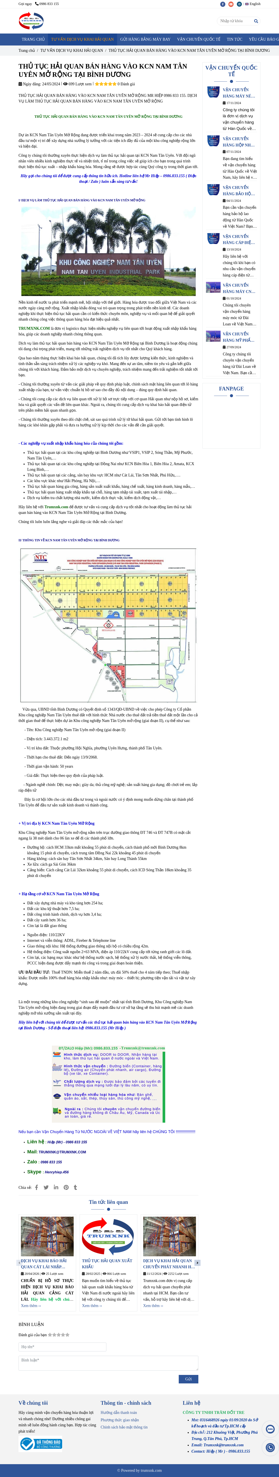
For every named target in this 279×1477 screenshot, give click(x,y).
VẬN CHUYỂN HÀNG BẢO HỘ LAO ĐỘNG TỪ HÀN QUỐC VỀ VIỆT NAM (237, 191)
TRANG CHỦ (33, 39)
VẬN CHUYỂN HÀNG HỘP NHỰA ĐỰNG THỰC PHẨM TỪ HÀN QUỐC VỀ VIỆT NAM (239, 142)
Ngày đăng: (30, 84)
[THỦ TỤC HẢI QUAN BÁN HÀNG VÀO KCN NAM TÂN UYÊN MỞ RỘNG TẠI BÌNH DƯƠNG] (31, 21)
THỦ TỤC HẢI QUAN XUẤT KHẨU (107, 1264)
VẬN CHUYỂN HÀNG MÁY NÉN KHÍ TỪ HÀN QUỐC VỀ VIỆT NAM (238, 93)
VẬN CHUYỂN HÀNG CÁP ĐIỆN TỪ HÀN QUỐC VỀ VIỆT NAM (240, 240)
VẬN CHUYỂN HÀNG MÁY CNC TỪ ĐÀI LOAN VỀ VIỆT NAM (239, 289)
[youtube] (232, 4)
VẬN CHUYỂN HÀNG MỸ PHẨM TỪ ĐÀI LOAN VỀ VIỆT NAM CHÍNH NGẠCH (240, 338)
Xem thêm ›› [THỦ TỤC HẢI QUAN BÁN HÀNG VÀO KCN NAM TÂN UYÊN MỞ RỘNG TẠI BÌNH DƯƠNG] (31, 1306)
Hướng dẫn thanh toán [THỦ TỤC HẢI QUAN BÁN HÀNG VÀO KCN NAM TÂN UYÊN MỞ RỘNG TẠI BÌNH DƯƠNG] (119, 1412)
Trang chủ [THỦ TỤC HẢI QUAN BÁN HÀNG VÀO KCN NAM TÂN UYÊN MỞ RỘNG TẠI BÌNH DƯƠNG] (27, 50)
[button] (254, 4)
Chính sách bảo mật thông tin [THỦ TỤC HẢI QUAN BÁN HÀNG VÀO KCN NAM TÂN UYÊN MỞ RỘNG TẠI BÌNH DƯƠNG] (124, 1427)
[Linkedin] (56, 1187)
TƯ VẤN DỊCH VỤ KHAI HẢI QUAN (82, 39)
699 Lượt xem (77, 84)
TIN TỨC (234, 39)
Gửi (188, 1379)
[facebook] (224, 4)
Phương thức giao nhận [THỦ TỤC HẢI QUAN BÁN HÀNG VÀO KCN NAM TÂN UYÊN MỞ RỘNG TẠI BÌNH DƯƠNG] (120, 1420)
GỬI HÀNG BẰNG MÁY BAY (145, 39)
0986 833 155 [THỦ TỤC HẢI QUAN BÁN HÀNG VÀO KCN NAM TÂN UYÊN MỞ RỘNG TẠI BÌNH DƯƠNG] (47, 4)
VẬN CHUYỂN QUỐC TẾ (198, 39)
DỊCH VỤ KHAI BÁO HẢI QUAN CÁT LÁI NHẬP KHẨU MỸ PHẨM (44, 1264)
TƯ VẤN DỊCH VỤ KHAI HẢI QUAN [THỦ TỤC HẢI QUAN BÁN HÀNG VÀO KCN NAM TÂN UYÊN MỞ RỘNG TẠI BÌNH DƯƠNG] (71, 50)
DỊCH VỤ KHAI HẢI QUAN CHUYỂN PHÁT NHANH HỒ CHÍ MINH (168, 1264)
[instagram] (240, 4)
